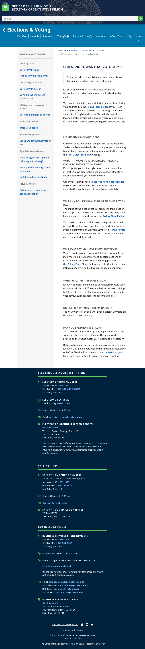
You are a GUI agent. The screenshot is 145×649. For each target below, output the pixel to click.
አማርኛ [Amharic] (139, 36)
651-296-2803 (62, 539)
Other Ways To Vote (92, 50)
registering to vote (115, 229)
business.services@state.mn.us (66, 581)
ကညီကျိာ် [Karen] (138, 41)
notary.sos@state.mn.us (70, 592)
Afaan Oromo (117, 36)
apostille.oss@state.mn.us (73, 585)
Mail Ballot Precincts (78, 154)
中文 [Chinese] (89, 36)
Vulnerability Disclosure (73, 630)
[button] (140, 18)
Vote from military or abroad (35, 114)
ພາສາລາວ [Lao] (101, 36)
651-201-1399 (62, 482)
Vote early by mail (29, 69)
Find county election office (34, 75)
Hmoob (34, 36)
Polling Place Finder (97, 106)
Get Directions (50, 427)
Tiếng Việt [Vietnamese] (63, 36)
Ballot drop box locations (33, 176)
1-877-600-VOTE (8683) (67, 388)
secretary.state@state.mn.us (65, 417)
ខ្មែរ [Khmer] (130, 36)
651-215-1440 (62, 385)
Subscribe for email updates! (65, 624)
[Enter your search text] (70, 18)
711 (63, 392)
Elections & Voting (26, 29)
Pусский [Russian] (78, 36)
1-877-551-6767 (63, 542)
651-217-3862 (64, 403)
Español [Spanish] (22, 36)
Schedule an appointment (56, 566)
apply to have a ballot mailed (109, 181)
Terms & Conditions (72, 638)
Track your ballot (29, 127)
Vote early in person (30, 88)
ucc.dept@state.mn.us (66, 588)
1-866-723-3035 (63, 485)
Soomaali (48, 36)
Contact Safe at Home (54, 502)
